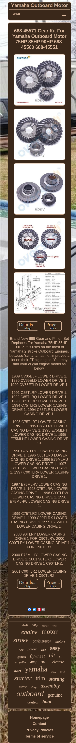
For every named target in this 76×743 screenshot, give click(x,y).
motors (60, 641)
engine (29, 632)
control (32, 702)
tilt (52, 655)
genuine (55, 695)
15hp (53, 672)
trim (40, 678)
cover (23, 687)
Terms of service (39, 736)
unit (62, 671)
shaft (25, 625)
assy (55, 648)
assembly (50, 686)
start (17, 671)
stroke (21, 640)
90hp (35, 625)
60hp (54, 626)
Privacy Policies (39, 730)
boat (46, 701)
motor (50, 631)
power (32, 649)
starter (22, 678)
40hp (33, 662)
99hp (44, 662)
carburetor (42, 641)
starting (56, 679)
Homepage (39, 717)
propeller (20, 662)
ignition (21, 657)
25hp (43, 649)
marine (45, 625)
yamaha (36, 669)
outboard (30, 694)
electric (58, 662)
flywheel (37, 656)
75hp (21, 649)
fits (60, 657)
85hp (33, 687)
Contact (39, 724)
